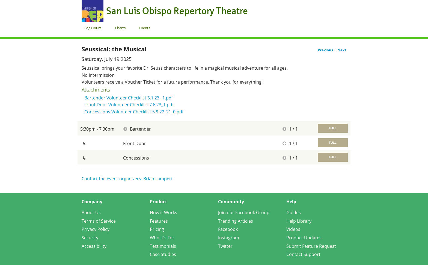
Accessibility (94, 246)
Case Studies (163, 254)
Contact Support (303, 254)
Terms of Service (99, 221)
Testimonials (163, 246)
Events (144, 27)
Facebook (228, 229)
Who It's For (162, 238)
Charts (120, 27)
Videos (293, 229)
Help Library (298, 221)
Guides (293, 213)
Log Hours (92, 27)
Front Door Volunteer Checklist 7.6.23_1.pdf (129, 105)
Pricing (157, 229)
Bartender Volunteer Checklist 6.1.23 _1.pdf (128, 98)
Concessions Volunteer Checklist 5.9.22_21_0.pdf (133, 112)
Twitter (225, 246)
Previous (326, 50)
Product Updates (304, 238)
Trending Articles (235, 221)
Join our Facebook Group (243, 213)
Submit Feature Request (311, 246)
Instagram (228, 238)
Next (341, 50)
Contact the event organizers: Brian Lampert (127, 179)
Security (90, 238)
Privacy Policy (95, 229)
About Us (91, 213)
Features (159, 221)
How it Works (163, 213)
